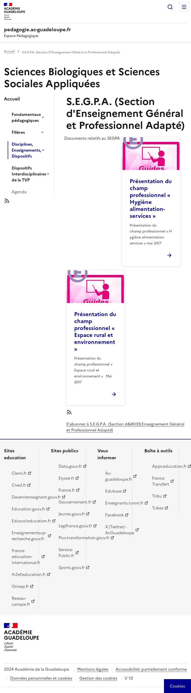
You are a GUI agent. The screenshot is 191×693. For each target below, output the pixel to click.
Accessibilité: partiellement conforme (151, 669)
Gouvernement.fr (69, 502)
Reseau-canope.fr (21, 601)
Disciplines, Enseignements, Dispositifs (26, 150)
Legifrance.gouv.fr (69, 526)
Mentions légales (92, 669)
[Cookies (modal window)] (177, 686)
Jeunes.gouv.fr (69, 514)
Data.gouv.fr (69, 466)
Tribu (157, 496)
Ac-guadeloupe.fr (116, 476)
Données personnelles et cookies (41, 678)
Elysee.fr (66, 478)
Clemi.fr (19, 473)
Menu (184, 7)
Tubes (157, 508)
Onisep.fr (20, 586)
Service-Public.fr (66, 553)
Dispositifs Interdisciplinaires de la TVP (29, 174)
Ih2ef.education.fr (22, 574)
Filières (18, 132)
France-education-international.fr (22, 556)
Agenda (19, 192)
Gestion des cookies (98, 678)
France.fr (67, 490)
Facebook (114, 515)
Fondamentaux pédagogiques (26, 117)
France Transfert (160, 481)
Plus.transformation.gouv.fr (69, 538)
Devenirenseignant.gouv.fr (22, 497)
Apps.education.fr (162, 466)
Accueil (9, 51)
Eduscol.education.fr (22, 521)
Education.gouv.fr (22, 509)
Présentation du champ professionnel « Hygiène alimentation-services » (151, 198)
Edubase (113, 491)
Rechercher (170, 7)
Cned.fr (19, 485)
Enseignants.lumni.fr (116, 503)
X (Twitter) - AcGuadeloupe (116, 530)
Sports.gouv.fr (69, 567)
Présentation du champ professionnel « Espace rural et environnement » (95, 331)
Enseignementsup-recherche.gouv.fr (22, 536)
